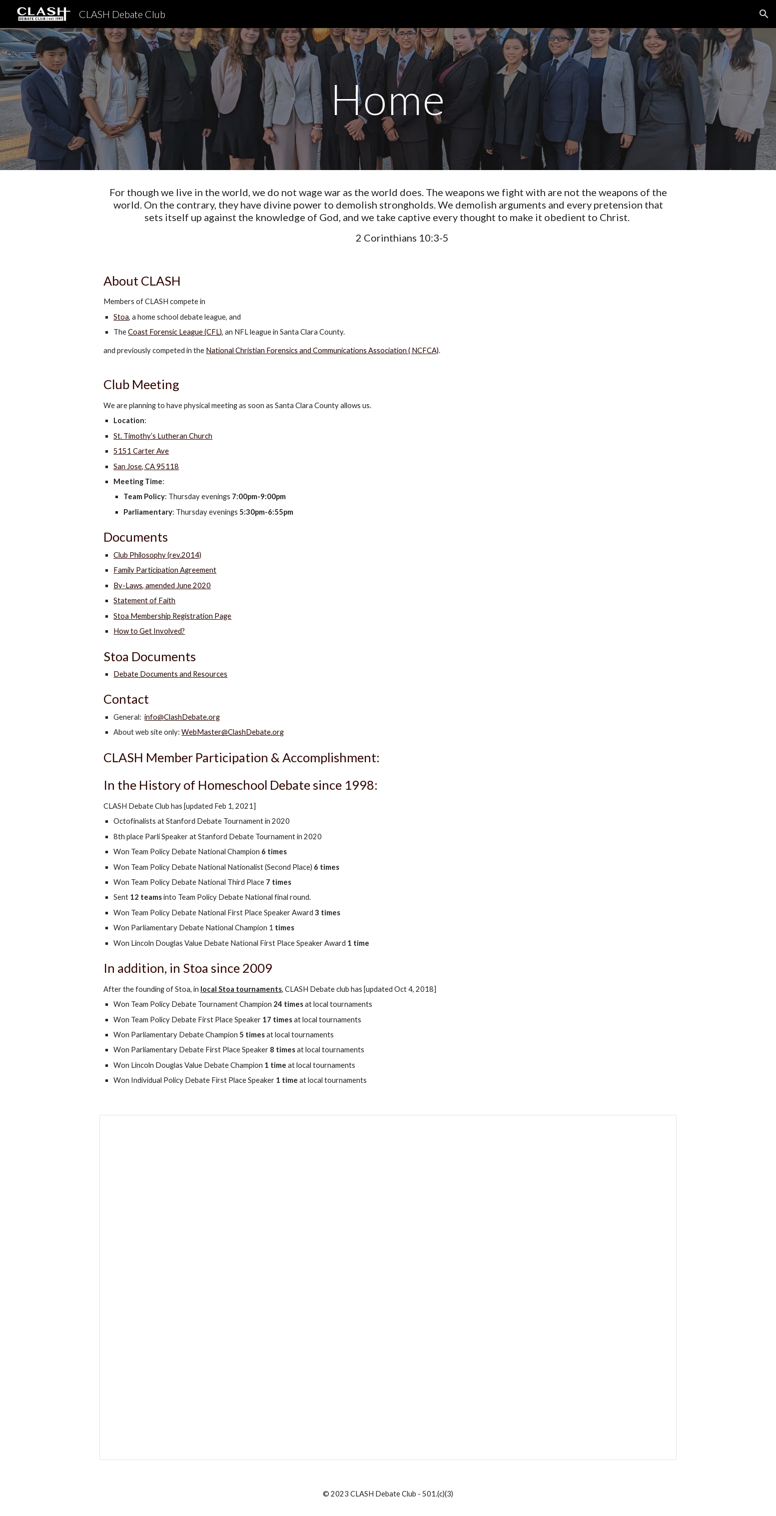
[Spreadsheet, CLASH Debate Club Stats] (387, 1287)
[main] (388, 99)
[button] (764, 14)
